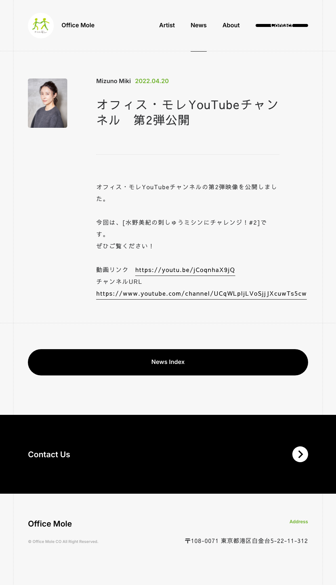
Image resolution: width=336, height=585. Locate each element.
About (231, 26)
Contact (281, 26)
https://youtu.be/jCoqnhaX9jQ (185, 269)
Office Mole (61, 26)
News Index (167, 362)
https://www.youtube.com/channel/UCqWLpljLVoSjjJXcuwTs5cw (201, 293)
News (199, 26)
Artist (167, 26)
